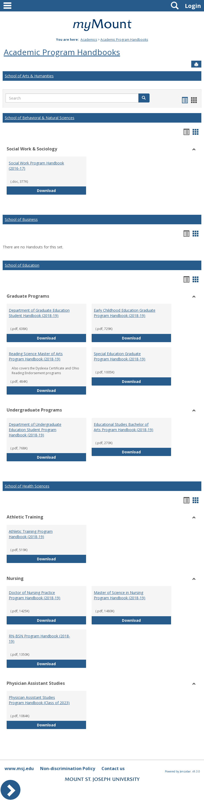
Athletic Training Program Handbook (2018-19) (31, 534)
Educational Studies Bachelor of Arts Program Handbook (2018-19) (123, 427)
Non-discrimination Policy (67, 768)
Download (61, 190)
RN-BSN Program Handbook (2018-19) (39, 638)
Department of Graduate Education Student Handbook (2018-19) (39, 313)
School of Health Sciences (27, 486)
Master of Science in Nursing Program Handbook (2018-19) (119, 595)
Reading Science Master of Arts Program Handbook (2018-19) (36, 356)
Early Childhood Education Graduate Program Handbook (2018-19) (124, 313)
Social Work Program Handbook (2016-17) (36, 165)
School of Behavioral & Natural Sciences (39, 117)
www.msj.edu (19, 768)
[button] (144, 97)
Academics (88, 39)
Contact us (113, 768)
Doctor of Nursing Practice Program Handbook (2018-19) (34, 595)
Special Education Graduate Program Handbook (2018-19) (119, 356)
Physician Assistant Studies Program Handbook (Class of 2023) (39, 700)
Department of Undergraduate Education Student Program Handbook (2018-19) (35, 429)
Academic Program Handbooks (124, 39)
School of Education (22, 265)
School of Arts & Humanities (29, 75)
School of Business (21, 219)
